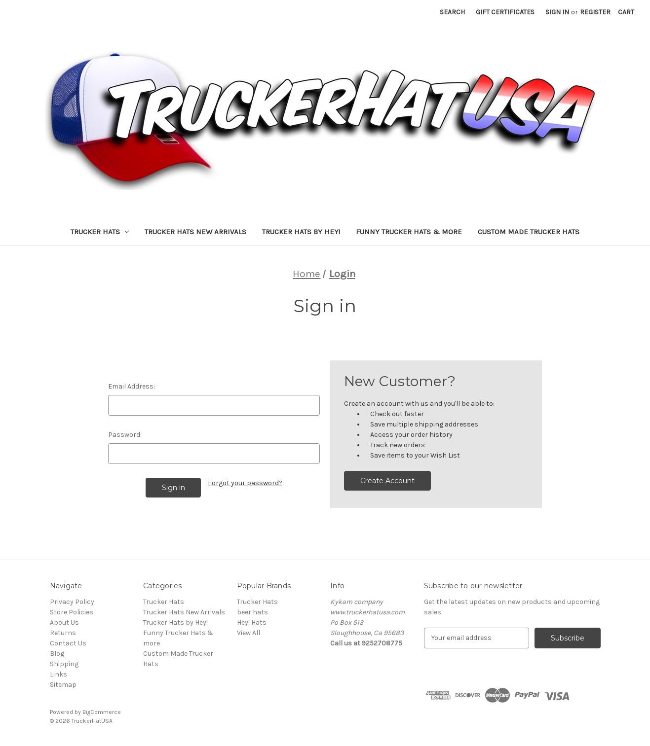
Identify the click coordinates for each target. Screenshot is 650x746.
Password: (125, 434)
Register (595, 12)
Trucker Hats (100, 231)
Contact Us (68, 643)
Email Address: (131, 386)
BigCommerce (101, 712)
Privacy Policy (72, 602)
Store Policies (71, 612)
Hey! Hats (252, 622)
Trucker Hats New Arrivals (195, 231)
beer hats (252, 612)
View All (248, 633)
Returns (63, 633)
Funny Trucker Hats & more (409, 231)
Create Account (387, 480)
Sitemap (63, 684)
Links (58, 674)
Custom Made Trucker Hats (528, 231)
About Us (64, 622)
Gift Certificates (505, 12)
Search (452, 12)
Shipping (64, 664)
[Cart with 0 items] (626, 12)
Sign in (557, 12)
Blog (57, 653)
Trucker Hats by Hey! (301, 231)
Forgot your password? (245, 483)
